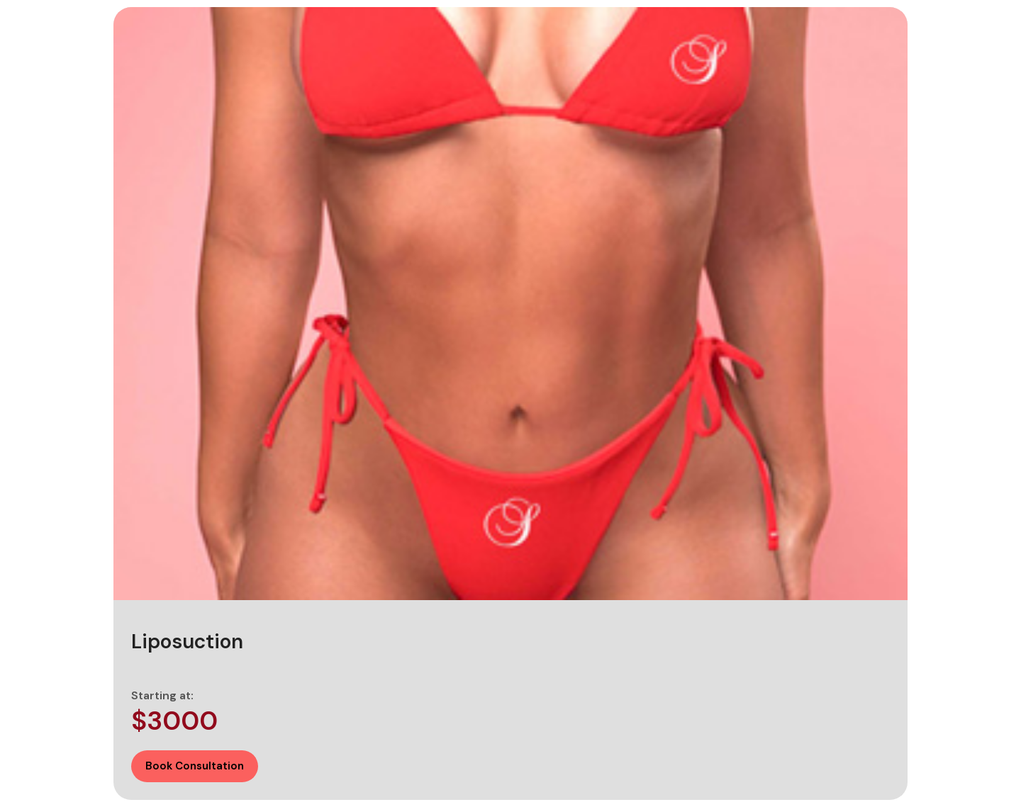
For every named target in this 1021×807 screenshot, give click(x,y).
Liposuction (187, 641)
